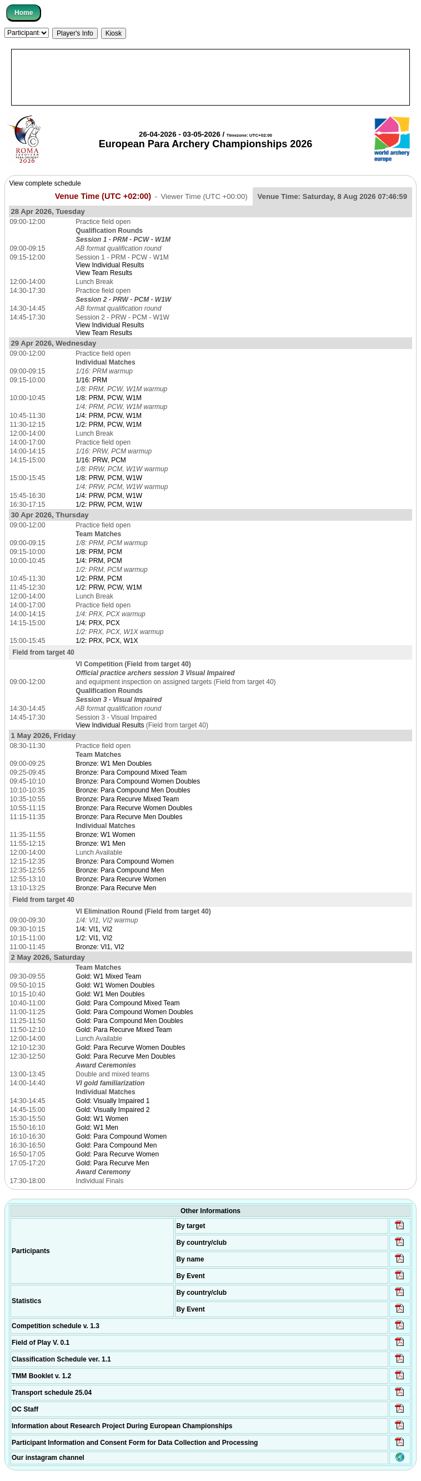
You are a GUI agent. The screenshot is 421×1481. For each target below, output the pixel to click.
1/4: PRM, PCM (99, 561)
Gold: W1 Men (97, 1127)
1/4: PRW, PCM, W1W (109, 496)
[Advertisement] (210, 77)
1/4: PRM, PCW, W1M (109, 416)
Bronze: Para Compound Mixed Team (131, 772)
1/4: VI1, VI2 (94, 929)
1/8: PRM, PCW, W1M (109, 398)
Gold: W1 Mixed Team (108, 976)
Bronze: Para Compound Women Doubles (138, 781)
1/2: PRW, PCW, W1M (109, 587)
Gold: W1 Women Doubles (115, 985)
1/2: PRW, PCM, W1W (109, 504)
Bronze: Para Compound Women (125, 861)
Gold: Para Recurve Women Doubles (130, 1047)
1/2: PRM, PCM (99, 578)
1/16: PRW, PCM (101, 460)
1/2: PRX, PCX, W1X (107, 641)
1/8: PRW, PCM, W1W (109, 478)
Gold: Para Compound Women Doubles (134, 1012)
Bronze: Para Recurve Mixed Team (127, 799)
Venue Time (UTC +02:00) (103, 196)
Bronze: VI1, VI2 (100, 947)
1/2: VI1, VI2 (94, 938)
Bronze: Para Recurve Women (121, 879)
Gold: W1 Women (102, 1119)
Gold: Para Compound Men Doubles (129, 1021)
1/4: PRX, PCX (97, 623)
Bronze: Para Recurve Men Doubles (129, 817)
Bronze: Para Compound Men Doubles (133, 790)
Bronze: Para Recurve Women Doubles (134, 808)
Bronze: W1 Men (100, 843)
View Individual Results (110, 265)
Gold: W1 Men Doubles (110, 994)
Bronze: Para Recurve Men (116, 888)
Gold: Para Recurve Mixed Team (124, 1030)
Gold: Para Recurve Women (117, 1154)
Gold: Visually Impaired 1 (112, 1101)
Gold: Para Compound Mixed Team (127, 1003)
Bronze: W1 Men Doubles (114, 763)
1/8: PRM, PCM (99, 552)
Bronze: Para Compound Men (120, 870)
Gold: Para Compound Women (121, 1136)
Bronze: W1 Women (105, 835)
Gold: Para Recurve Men (112, 1163)
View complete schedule (45, 183)
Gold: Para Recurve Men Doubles (125, 1056)
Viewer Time (204, 196)
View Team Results (104, 273)
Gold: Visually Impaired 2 (112, 1110)
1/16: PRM (91, 380)
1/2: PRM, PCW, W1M (109, 424)
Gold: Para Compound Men (116, 1145)
